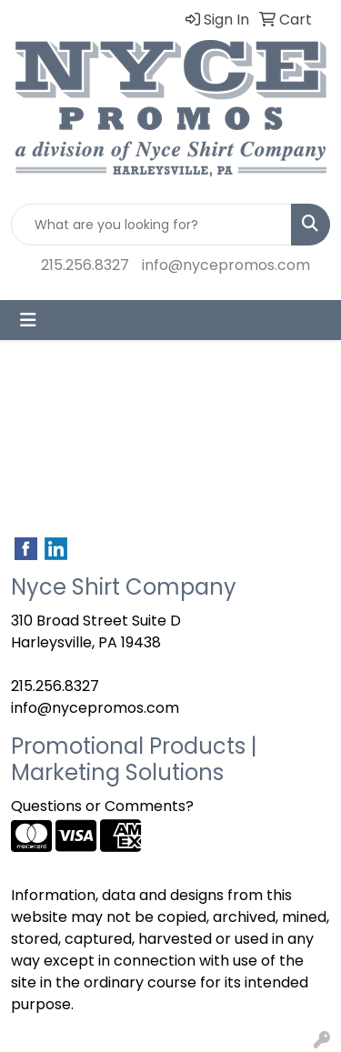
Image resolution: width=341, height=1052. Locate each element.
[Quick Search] (151, 224)
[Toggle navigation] (28, 320)
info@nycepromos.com (226, 265)
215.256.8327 (85, 265)
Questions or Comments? (102, 806)
